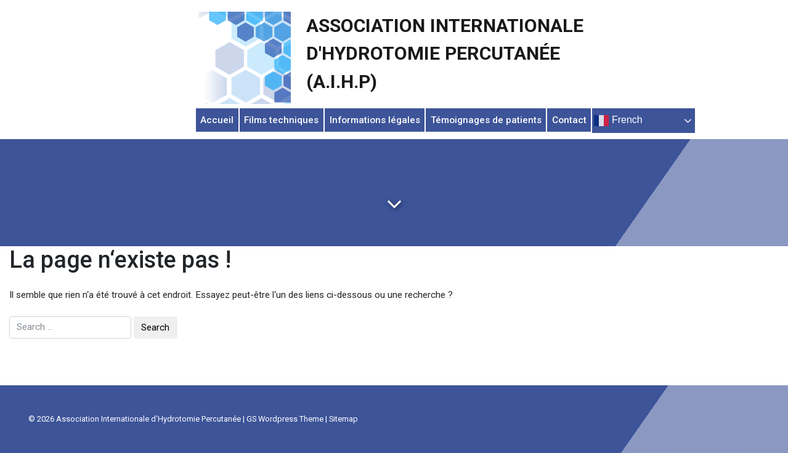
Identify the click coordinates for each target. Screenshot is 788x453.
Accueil (217, 120)
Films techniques (281, 120)
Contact (569, 120)
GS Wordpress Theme (284, 418)
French (618, 120)
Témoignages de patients (486, 120)
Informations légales (375, 120)
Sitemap (343, 418)
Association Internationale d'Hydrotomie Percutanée (148, 418)
